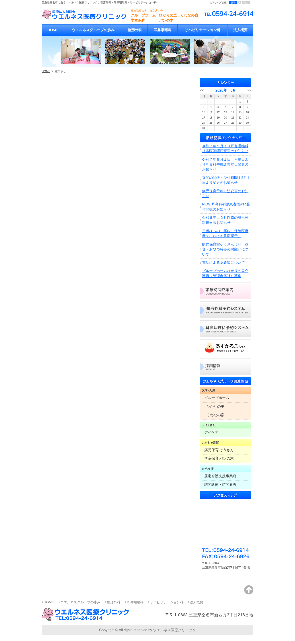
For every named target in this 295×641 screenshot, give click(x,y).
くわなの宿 (215, 415)
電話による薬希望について (223, 262)
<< (202, 90)
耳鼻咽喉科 (163, 30)
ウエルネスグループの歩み (93, 30)
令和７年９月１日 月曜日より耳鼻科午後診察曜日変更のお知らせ (225, 164)
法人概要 (240, 30)
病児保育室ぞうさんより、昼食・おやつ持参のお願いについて (225, 249)
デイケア (211, 432)
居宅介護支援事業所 (220, 476)
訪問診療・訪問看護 (220, 484)
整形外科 (135, 30)
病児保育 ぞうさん (219, 450)
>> (249, 90)
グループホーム (216, 398)
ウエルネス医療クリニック (174, 630)
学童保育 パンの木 (219, 458)
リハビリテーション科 (202, 30)
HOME (53, 30)
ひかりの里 (215, 406)
